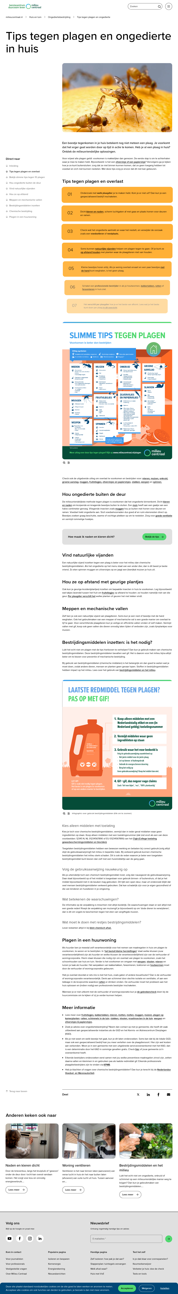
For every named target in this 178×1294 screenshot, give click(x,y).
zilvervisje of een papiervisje (130, 162)
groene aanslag (70, 482)
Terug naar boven (16, 1091)
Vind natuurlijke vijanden (20, 188)
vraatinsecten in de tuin (140, 1018)
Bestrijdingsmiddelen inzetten (23, 205)
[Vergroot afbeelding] (64, 462)
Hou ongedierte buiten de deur (23, 182)
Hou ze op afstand (17, 194)
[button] (68, 462)
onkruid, (164, 478)
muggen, (84, 482)
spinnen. (157, 482)
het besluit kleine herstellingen (121, 951)
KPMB (107, 1064)
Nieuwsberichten (56, 1273)
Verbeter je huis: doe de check (148, 1268)
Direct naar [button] (13, 159)
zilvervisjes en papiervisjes (117, 482)
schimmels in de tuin (98, 1018)
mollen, (130, 1015)
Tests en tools (140, 1273)
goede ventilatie (163, 515)
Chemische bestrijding (19, 211)
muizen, (155, 478)
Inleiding (12, 165)
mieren (159, 961)
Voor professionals (15, 1263)
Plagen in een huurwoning (21, 216)
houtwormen (156, 965)
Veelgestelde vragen (16, 1268)
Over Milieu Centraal (16, 1273)
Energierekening (56, 1268)
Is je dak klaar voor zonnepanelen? (150, 1259)
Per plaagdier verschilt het (81, 596)
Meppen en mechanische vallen (24, 199)
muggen (119, 508)
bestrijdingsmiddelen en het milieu (137, 670)
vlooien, (124, 1018)
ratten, (84, 1018)
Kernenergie (54, 1263)
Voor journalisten (14, 1259)
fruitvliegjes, (95, 482)
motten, (122, 1015)
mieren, (146, 478)
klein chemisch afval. (100, 927)
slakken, (136, 482)
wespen (145, 482)
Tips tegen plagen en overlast (23, 171)
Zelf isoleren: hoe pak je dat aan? (107, 1259)
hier (137, 1049)
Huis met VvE (97, 1273)
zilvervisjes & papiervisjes (78, 1022)
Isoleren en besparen (59, 1259)
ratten (102, 982)
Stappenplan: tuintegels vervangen (108, 1263)
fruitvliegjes (108, 592)
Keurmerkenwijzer (142, 1263)
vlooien (150, 961)
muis (135, 505)
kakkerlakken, (102, 1015)
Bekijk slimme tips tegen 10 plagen (25, 177)
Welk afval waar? (98, 1268)
